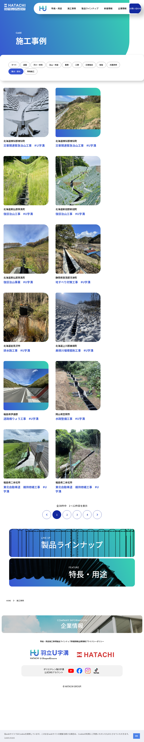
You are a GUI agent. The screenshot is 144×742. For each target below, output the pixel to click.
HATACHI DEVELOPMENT (14, 7)
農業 (89, 65)
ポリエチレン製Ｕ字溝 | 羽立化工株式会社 (33, 8)
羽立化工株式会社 (95, 700)
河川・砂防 (49, 65)
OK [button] (136, 736)
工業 (103, 65)
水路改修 (31, 72)
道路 (31, 65)
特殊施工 (72, 72)
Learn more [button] (9, 737)
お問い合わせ (130, 8)
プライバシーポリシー (109, 685)
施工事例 (62, 8)
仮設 (15, 72)
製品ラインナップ (80, 8)
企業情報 (113, 8)
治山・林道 (71, 65)
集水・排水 (52, 72)
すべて (16, 65)
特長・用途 (47, 8)
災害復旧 (120, 65)
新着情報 (99, 8)
